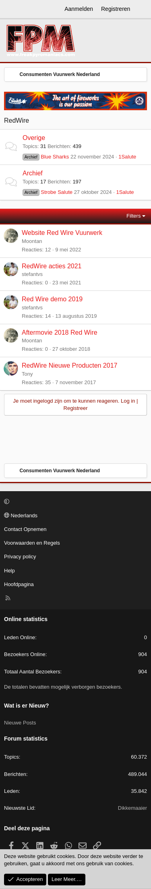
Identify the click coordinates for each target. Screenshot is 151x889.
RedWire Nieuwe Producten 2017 (69, 365)
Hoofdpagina (19, 584)
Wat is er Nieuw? (26, 705)
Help (9, 571)
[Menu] (10, 9)
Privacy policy (20, 557)
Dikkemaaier (132, 808)
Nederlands (20, 515)
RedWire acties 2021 (52, 266)
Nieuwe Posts (20, 723)
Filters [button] (133, 216)
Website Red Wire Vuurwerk (62, 232)
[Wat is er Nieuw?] (141, 9)
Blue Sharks (46, 157)
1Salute (127, 157)
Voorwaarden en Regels (32, 543)
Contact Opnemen (25, 529)
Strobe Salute (47, 192)
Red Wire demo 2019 (52, 299)
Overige (34, 137)
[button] (74, 502)
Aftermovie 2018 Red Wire (59, 332)
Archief (33, 173)
